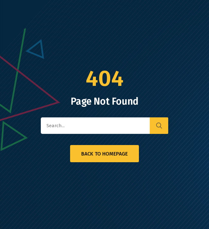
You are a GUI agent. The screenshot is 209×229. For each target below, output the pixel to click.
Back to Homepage (104, 154)
